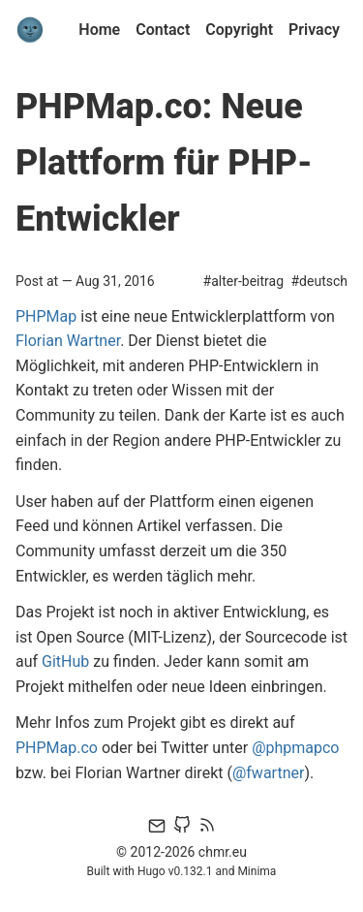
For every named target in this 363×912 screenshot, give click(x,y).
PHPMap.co (56, 748)
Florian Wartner (67, 340)
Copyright (239, 29)
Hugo (151, 871)
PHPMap (45, 316)
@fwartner (268, 773)
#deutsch (319, 281)
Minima (256, 871)
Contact (163, 29)
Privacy (314, 29)
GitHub (65, 661)
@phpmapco (295, 748)
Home (99, 29)
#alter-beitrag (243, 281)
